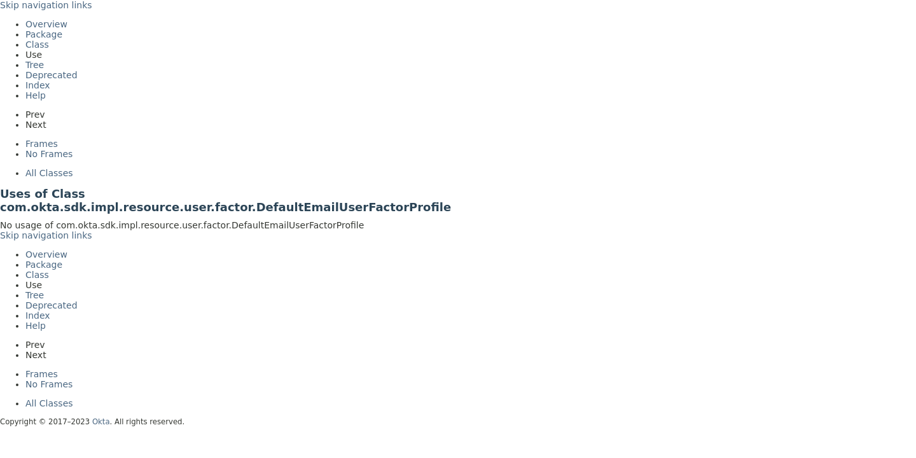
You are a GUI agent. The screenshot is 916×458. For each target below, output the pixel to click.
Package (43, 34)
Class (37, 44)
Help (35, 95)
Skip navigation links (46, 5)
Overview (46, 24)
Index (37, 85)
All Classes (49, 173)
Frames (41, 144)
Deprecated (51, 75)
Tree (34, 65)
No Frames (49, 154)
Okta (101, 421)
